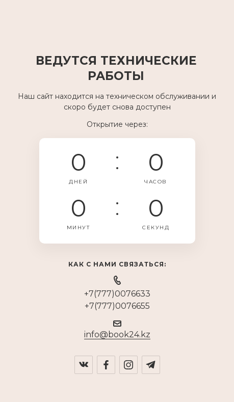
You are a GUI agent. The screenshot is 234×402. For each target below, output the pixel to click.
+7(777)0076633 (117, 294)
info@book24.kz (117, 334)
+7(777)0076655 (117, 306)
